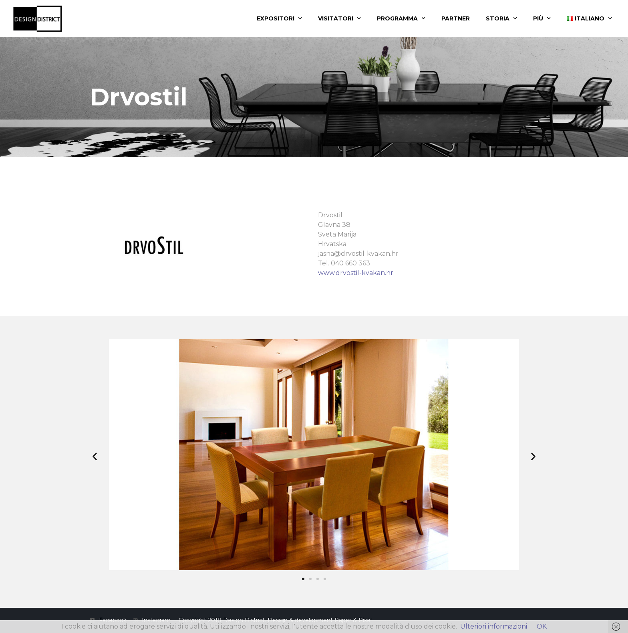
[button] (95, 456)
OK (542, 626)
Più (542, 18)
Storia (501, 18)
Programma (401, 18)
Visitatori (339, 18)
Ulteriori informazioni (493, 626)
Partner (455, 18)
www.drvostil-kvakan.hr (355, 273)
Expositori (279, 18)
